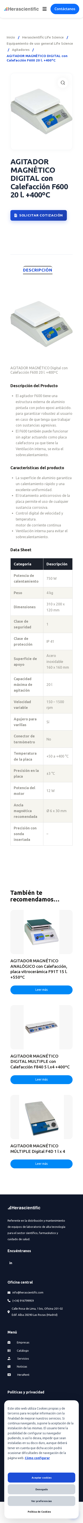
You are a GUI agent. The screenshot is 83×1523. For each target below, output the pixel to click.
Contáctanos (64, 9)
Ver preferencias (41, 1501)
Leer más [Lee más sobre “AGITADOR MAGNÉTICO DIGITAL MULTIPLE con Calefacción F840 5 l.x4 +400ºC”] (41, 1079)
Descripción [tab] (37, 270)
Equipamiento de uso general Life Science (40, 43)
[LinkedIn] (11, 1263)
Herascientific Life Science (43, 37)
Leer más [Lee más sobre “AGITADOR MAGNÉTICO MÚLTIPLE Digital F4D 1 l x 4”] (41, 1163)
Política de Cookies (39, 1511)
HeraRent (18, 1374)
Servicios (18, 1358)
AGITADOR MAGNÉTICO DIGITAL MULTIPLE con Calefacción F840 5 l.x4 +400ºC (40, 1061)
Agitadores (20, 50)
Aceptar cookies (42, 1477)
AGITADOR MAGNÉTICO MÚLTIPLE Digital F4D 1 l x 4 (37, 1148)
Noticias (17, 1366)
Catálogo (18, 1350)
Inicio (11, 37)
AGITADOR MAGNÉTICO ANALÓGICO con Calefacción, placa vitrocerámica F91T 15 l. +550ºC (38, 969)
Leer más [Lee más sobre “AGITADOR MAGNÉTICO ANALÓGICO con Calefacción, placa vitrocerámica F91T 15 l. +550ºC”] (41, 989)
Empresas (18, 1342)
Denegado (41, 1489)
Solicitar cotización (38, 215)
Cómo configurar (37, 1458)
